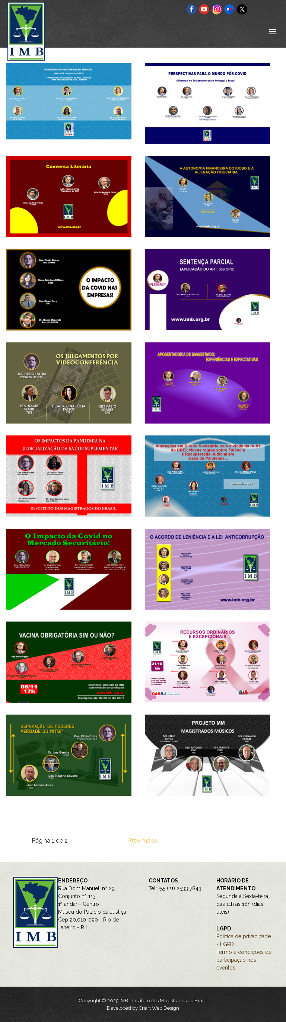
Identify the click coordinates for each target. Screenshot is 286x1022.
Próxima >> (143, 840)
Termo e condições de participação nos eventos (243, 960)
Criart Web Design (159, 1008)
